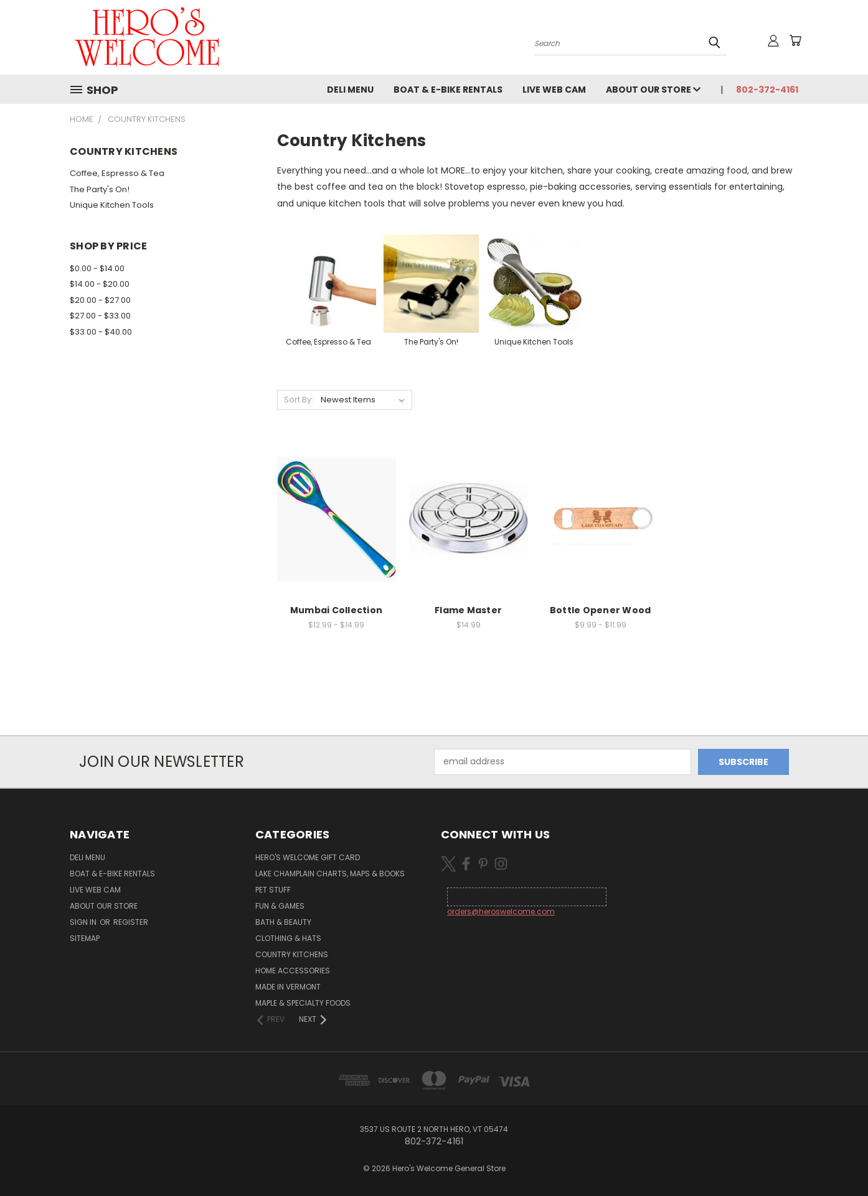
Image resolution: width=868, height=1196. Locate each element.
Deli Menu (350, 89)
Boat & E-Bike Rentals (448, 89)
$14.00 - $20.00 (100, 284)
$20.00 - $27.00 (100, 300)
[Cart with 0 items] (795, 40)
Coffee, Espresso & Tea (117, 173)
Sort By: (298, 400)
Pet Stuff (273, 889)
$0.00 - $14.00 (97, 268)
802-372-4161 (767, 89)
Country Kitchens (291, 954)
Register (130, 922)
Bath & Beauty (283, 922)
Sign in (84, 922)
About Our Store (653, 89)
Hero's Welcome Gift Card (307, 857)
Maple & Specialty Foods (303, 1003)
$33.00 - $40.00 (101, 332)
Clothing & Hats (288, 938)
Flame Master (468, 610)
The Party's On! (100, 189)
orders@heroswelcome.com (501, 911)
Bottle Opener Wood (600, 610)
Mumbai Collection (336, 610)
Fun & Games (279, 906)
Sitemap (85, 938)
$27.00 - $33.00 (100, 316)
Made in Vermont (288, 986)
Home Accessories (292, 970)
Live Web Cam (554, 89)
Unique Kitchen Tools (112, 205)
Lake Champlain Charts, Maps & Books (330, 873)
